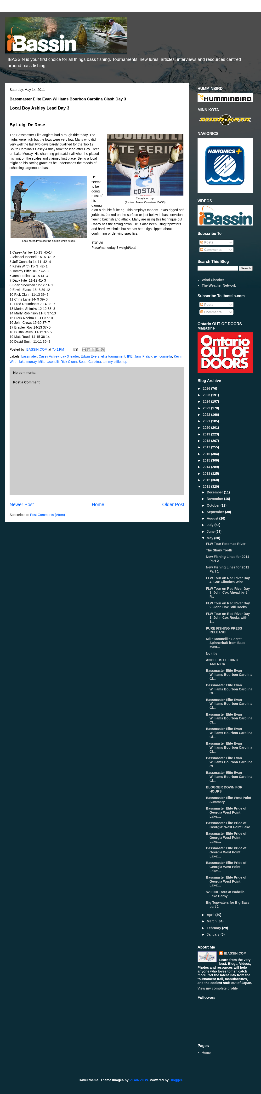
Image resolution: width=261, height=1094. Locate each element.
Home (98, 504)
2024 (207, 401)
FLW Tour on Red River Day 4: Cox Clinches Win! (228, 580)
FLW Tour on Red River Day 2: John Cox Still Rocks (228, 605)
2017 (207, 447)
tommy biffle (112, 362)
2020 (207, 427)
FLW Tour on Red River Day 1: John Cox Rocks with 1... (228, 618)
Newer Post (22, 504)
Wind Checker (213, 280)
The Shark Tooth (219, 550)
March (212, 921)
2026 (207, 388)
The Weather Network (219, 285)
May (210, 538)
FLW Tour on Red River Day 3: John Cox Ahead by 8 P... (228, 593)
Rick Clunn (69, 362)
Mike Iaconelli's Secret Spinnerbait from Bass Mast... (225, 643)
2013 (207, 473)
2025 (207, 395)
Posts (206, 242)
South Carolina (90, 362)
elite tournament (113, 356)
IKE (130, 356)
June (211, 531)
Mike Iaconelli (48, 362)
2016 (207, 454)
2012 (207, 480)
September (216, 512)
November (215, 499)
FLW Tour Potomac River (225, 544)
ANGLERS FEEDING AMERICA (222, 662)
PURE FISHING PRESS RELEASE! (224, 630)
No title (211, 653)
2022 (207, 415)
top (125, 362)
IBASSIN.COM (36, 349)
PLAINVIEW (139, 1080)
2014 (207, 467)
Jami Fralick (143, 356)
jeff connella (163, 356)
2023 (207, 408)
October (214, 505)
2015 (207, 460)
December (215, 492)
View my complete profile (218, 988)
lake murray (27, 362)
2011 (207, 486)
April (211, 915)
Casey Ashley (49, 356)
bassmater (29, 356)
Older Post (173, 504)
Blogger (176, 1080)
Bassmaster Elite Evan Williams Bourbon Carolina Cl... (229, 675)
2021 (207, 421)
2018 (207, 441)
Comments (210, 250)
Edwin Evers (90, 356)
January (214, 934)
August (213, 518)
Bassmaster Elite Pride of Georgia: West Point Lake (228, 825)
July (210, 525)
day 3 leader (70, 356)
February (214, 928)
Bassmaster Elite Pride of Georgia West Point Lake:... (226, 812)
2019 (207, 434)
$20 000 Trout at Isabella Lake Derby (225, 894)
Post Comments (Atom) (47, 515)
